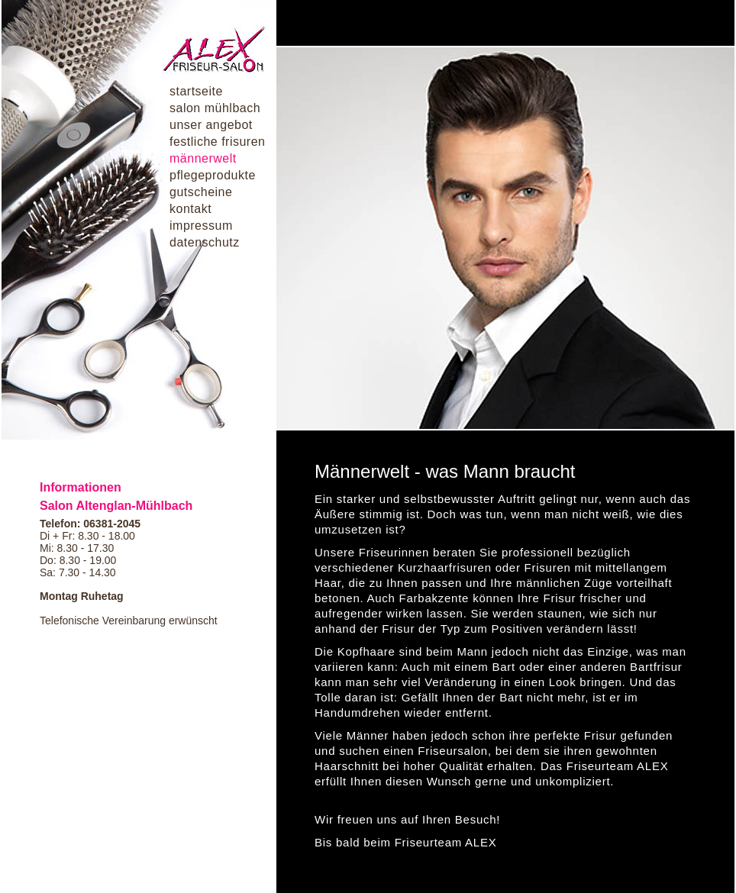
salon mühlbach (214, 108)
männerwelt (203, 158)
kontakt (190, 208)
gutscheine (200, 191)
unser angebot (211, 124)
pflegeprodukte (212, 175)
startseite (196, 91)
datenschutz (204, 242)
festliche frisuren (217, 141)
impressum (201, 225)
